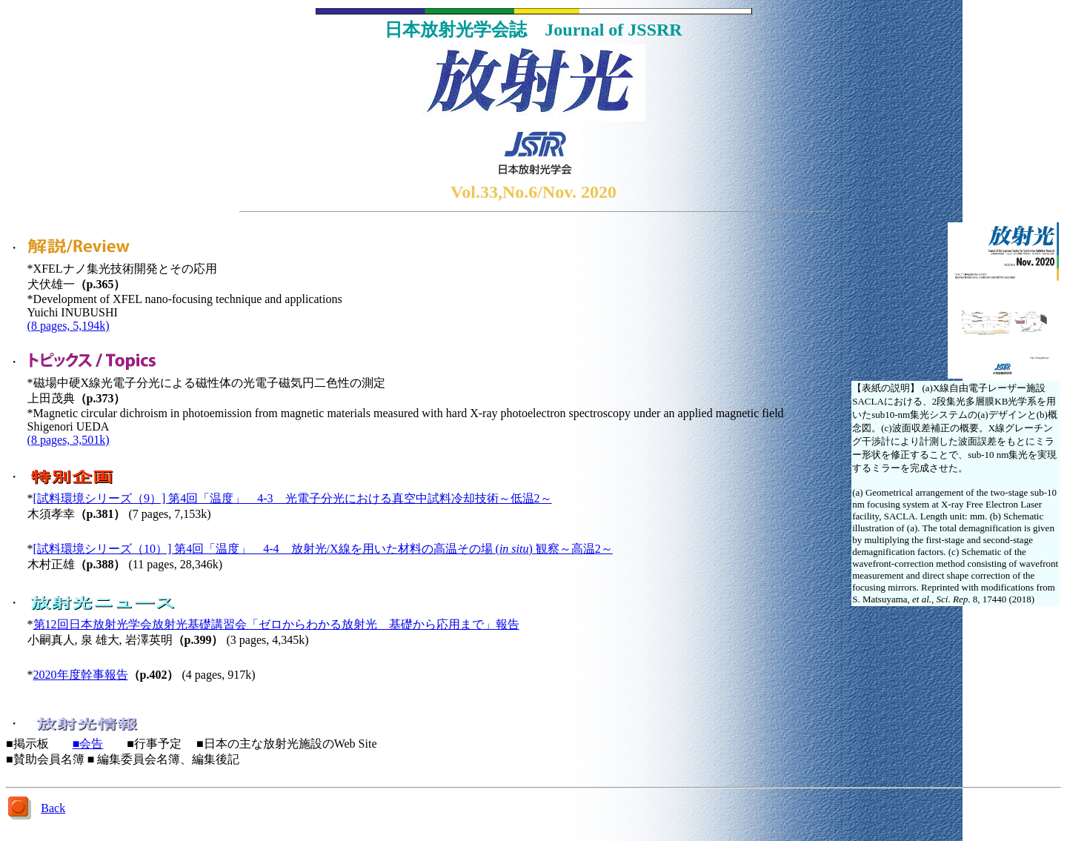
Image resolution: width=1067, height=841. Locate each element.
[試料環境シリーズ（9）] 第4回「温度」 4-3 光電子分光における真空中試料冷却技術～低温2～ (292, 498)
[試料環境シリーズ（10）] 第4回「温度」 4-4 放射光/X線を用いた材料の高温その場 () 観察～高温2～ (323, 548)
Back (53, 808)
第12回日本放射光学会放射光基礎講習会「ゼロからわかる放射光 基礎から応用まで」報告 (276, 624)
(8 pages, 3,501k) (68, 439)
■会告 (88, 743)
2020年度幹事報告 (80, 674)
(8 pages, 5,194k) (68, 325)
